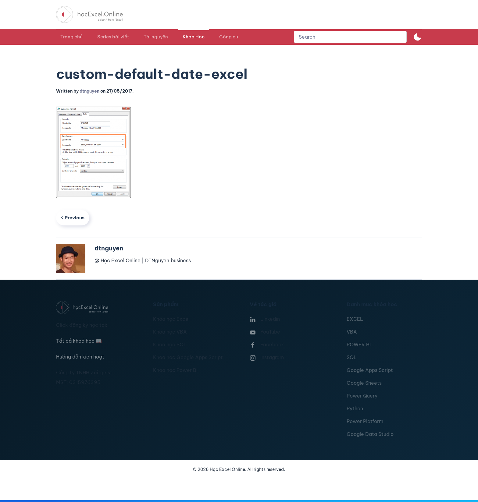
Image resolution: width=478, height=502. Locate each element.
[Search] (350, 37)
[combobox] (350, 37)
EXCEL (355, 319)
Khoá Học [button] (194, 37)
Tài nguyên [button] (156, 37)
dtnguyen (89, 91)
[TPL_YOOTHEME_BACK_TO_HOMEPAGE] (95, 14)
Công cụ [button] (228, 37)
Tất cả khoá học (79, 341)
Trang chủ (71, 37)
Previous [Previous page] (72, 218)
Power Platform (365, 421)
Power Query (362, 396)
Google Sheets (364, 383)
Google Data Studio (370, 434)
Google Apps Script (370, 370)
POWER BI (359, 344)
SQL (352, 357)
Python (355, 408)
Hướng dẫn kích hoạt (80, 357)
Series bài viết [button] (113, 37)
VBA (352, 332)
